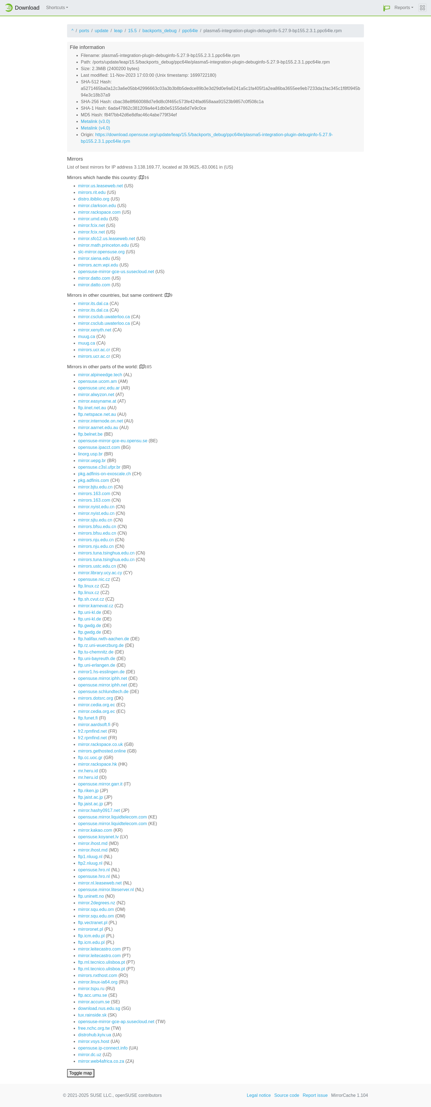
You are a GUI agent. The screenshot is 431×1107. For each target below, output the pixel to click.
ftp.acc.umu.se (92, 995)
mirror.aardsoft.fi (94, 724)
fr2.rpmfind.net (92, 731)
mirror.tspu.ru (91, 988)
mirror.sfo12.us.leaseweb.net (106, 238)
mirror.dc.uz (89, 1054)
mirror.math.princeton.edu (103, 245)
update (102, 30)
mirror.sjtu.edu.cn (95, 520)
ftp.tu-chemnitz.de (96, 652)
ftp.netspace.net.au (97, 414)
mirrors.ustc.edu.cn (97, 566)
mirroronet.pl (90, 929)
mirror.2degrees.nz (96, 902)
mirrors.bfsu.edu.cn (97, 526)
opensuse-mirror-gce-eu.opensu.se (112, 440)
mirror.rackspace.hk (97, 764)
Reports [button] (402, 7)
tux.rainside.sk (92, 1015)
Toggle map (80, 1073)
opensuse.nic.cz (94, 579)
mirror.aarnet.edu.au (98, 427)
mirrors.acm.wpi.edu (98, 265)
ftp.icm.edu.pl (91, 935)
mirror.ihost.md (92, 843)
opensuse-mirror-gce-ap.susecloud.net (116, 1021)
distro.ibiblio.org (93, 199)
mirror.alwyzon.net (96, 394)
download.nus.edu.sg (99, 1008)
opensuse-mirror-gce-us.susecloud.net (116, 271)
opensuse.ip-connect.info (103, 1048)
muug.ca (86, 336)
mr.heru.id (88, 770)
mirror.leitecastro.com (99, 949)
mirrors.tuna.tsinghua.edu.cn (106, 553)
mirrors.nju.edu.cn (96, 539)
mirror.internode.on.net (100, 421)
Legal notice (259, 1095)
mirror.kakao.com (95, 830)
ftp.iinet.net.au (92, 407)
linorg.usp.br (90, 454)
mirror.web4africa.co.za (101, 1061)
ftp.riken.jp (88, 790)
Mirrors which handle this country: (103, 177)
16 (146, 177)
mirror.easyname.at (97, 401)
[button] (386, 7)
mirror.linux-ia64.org (97, 982)
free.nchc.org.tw (94, 1028)
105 (148, 366)
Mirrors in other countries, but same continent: (116, 295)
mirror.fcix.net (91, 225)
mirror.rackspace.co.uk (100, 744)
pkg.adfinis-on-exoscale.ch (104, 473)
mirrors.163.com (94, 493)
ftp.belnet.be (90, 434)
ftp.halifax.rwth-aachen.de (103, 638)
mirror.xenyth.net (94, 330)
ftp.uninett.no (91, 896)
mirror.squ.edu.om (96, 909)
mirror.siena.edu (94, 258)
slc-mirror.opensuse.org (101, 251)
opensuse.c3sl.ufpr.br (99, 467)
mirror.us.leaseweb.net (100, 185)
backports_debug (159, 30)
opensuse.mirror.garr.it (100, 784)
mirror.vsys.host (93, 1041)
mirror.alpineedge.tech (100, 374)
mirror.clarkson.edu (97, 205)
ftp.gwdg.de (89, 625)
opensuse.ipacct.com (99, 447)
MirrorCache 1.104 (349, 1095)
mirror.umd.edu (93, 218)
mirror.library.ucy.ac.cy (100, 572)
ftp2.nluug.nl (90, 863)
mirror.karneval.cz (95, 605)
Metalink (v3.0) (95, 121)
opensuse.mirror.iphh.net (102, 678)
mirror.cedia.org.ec (96, 704)
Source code (286, 1095)
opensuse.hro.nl (94, 869)
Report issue (315, 1095)
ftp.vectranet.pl (92, 922)
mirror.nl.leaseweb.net (100, 883)
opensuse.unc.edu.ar (99, 388)
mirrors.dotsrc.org (95, 698)
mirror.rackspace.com (99, 212)
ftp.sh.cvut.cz (91, 599)
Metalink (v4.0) (95, 128)
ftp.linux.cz (88, 586)
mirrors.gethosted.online (102, 751)
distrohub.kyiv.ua (94, 1034)
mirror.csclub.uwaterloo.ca (104, 316)
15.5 (132, 30)
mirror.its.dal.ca (93, 303)
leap (118, 30)
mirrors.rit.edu (92, 192)
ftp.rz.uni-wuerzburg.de (101, 645)
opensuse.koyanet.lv (98, 836)
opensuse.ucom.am (97, 381)
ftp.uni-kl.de (89, 612)
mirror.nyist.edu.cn (96, 506)
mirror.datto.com (94, 278)
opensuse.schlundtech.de (103, 691)
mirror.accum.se (94, 1001)
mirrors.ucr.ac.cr (94, 349)
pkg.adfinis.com (93, 480)
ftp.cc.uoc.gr (90, 757)
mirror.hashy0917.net (99, 810)
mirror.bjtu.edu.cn (95, 487)
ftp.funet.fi (88, 718)
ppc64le (190, 30)
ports (84, 30)
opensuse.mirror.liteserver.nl (106, 889)
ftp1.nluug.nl (90, 856)
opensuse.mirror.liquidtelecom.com (112, 817)
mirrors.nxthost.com (97, 975)
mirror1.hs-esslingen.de (101, 671)
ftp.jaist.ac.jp (90, 797)
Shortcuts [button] (55, 7)
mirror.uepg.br (92, 460)
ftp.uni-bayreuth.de (96, 658)
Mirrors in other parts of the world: (103, 366)
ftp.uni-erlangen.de (96, 665)
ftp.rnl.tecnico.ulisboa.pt (101, 962)
